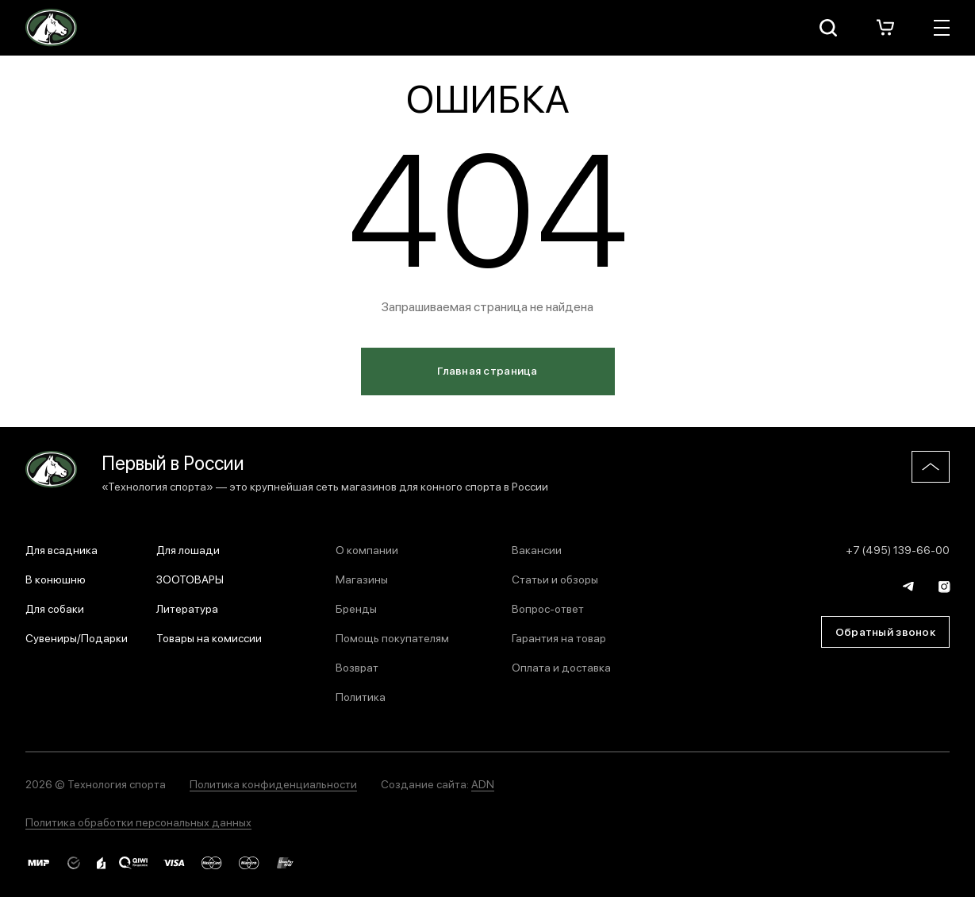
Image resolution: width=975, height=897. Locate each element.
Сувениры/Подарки (76, 637)
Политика (361, 696)
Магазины (362, 579)
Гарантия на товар (559, 637)
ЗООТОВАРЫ (190, 579)
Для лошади (188, 549)
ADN (482, 783)
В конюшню (55, 579)
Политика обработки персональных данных (138, 821)
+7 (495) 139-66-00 (898, 549)
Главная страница (487, 370)
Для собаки (54, 608)
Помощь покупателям (392, 637)
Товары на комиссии (209, 637)
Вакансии (537, 549)
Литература (187, 608)
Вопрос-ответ (548, 608)
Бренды (356, 608)
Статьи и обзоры (555, 579)
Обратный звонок (885, 631)
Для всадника (61, 549)
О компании (367, 549)
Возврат (357, 667)
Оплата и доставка (561, 667)
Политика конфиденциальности (273, 783)
